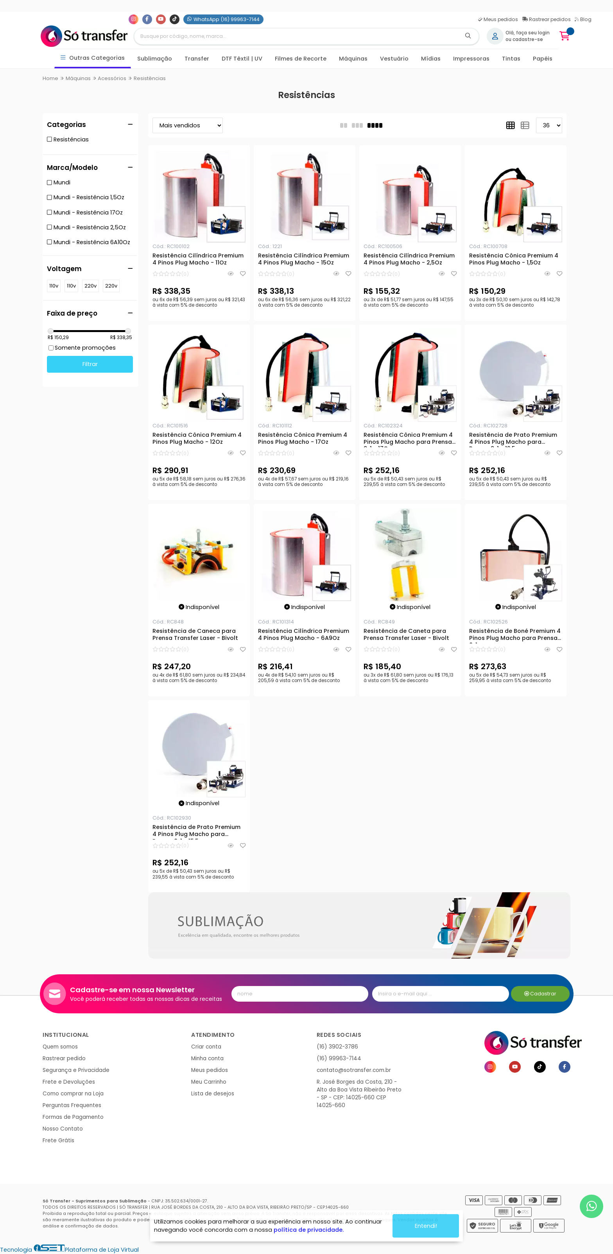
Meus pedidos (498, 19)
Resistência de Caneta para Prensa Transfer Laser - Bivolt (406, 635)
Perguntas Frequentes (72, 1105)
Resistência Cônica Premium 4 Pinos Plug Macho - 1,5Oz (513, 259)
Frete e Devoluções (69, 1082)
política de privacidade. (309, 1230)
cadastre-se (528, 39)
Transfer (197, 59)
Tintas (511, 59)
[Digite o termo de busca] (295, 36)
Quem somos (60, 1046)
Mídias (431, 59)
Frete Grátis (58, 1140)
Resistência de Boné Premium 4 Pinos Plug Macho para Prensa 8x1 (515, 635)
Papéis (542, 59)
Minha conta (207, 1058)
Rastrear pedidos (546, 19)
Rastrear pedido (64, 1058)
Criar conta (206, 1046)
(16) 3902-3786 (337, 1046)
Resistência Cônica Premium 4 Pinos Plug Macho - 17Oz (302, 439)
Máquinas (353, 59)
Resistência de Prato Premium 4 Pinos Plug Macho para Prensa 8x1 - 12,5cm (513, 439)
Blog (583, 19)
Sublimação (154, 59)
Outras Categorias (93, 58)
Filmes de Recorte (300, 59)
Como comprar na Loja (73, 1093)
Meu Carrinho (208, 1082)
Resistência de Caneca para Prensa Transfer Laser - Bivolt (195, 635)
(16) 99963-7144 (339, 1058)
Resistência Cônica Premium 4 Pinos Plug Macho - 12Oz (197, 439)
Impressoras (471, 59)
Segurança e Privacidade (76, 1070)
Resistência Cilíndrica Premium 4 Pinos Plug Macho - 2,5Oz (409, 259)
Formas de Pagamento (73, 1117)
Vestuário (394, 59)
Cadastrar (540, 993)
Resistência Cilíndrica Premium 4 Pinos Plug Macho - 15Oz (303, 259)
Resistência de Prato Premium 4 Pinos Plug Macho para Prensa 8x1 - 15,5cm (196, 832)
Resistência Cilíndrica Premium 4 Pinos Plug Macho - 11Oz (198, 259)
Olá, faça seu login (527, 33)
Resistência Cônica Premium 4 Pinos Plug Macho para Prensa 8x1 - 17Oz (408, 439)
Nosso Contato (63, 1129)
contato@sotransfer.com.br (354, 1070)
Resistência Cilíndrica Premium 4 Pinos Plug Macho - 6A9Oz (303, 635)
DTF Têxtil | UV (242, 59)
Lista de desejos (212, 1093)
